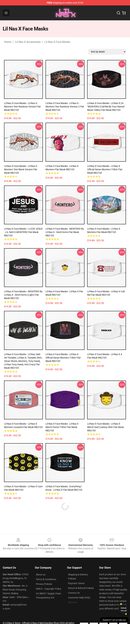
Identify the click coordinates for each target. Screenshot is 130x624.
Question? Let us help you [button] (114, 620)
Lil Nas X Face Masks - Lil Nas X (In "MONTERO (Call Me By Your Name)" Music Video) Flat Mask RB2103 (106, 106)
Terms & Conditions (46, 579)
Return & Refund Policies (81, 588)
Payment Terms (76, 583)
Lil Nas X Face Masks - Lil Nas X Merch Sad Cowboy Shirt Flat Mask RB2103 (105, 427)
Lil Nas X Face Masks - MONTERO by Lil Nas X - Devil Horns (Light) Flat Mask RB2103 (23, 295)
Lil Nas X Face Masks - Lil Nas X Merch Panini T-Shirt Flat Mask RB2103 (62, 427)
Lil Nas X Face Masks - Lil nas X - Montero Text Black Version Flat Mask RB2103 (21, 169)
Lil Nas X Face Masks (57, 42)
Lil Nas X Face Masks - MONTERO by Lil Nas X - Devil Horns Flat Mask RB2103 (65, 232)
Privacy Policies (44, 584)
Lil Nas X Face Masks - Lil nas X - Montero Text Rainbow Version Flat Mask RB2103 (22, 106)
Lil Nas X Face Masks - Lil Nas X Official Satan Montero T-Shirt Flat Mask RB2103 (104, 169)
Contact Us (74, 592)
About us (40, 574)
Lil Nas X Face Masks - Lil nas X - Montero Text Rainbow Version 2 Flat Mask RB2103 (65, 106)
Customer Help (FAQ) (79, 597)
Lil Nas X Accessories (28, 42)
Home (7, 42)
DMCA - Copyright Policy (48, 588)
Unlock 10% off (124, 609)
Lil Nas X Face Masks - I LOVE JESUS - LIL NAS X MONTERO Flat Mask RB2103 (23, 232)
